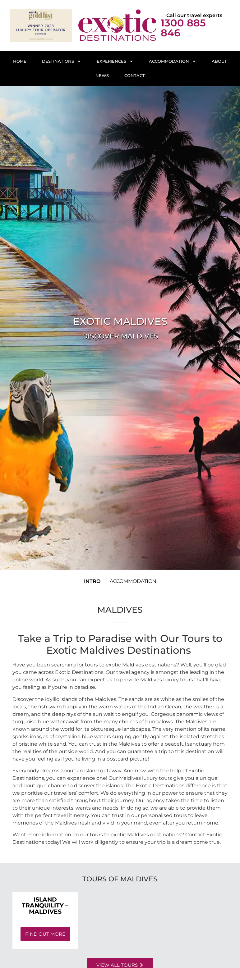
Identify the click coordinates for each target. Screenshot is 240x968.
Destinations (61, 61)
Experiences (115, 61)
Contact (134, 75)
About (219, 61)
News (102, 75)
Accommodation (172, 61)
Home (19, 61)
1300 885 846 (183, 28)
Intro (92, 581)
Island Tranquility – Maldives (45, 905)
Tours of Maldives (120, 879)
